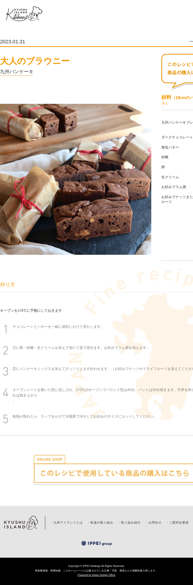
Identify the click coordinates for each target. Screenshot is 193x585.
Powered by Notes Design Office (96, 575)
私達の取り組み (101, 522)
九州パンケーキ (16, 71)
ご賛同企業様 (179, 522)
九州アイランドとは (68, 522)
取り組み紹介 (131, 522)
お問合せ (155, 522)
